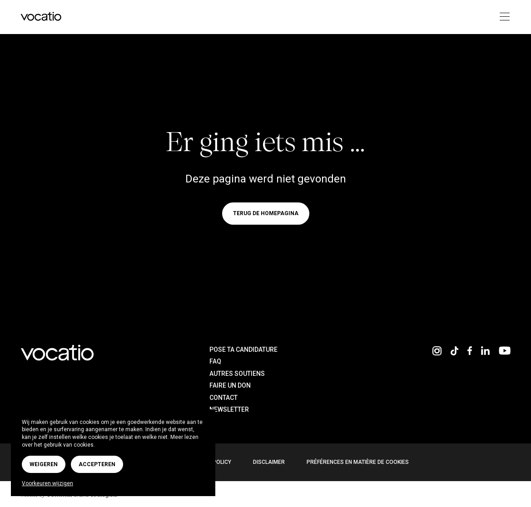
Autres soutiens (237, 373)
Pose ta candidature (243, 349)
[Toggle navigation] (502, 17)
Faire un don (230, 385)
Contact (223, 397)
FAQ (215, 361)
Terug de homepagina (265, 213)
